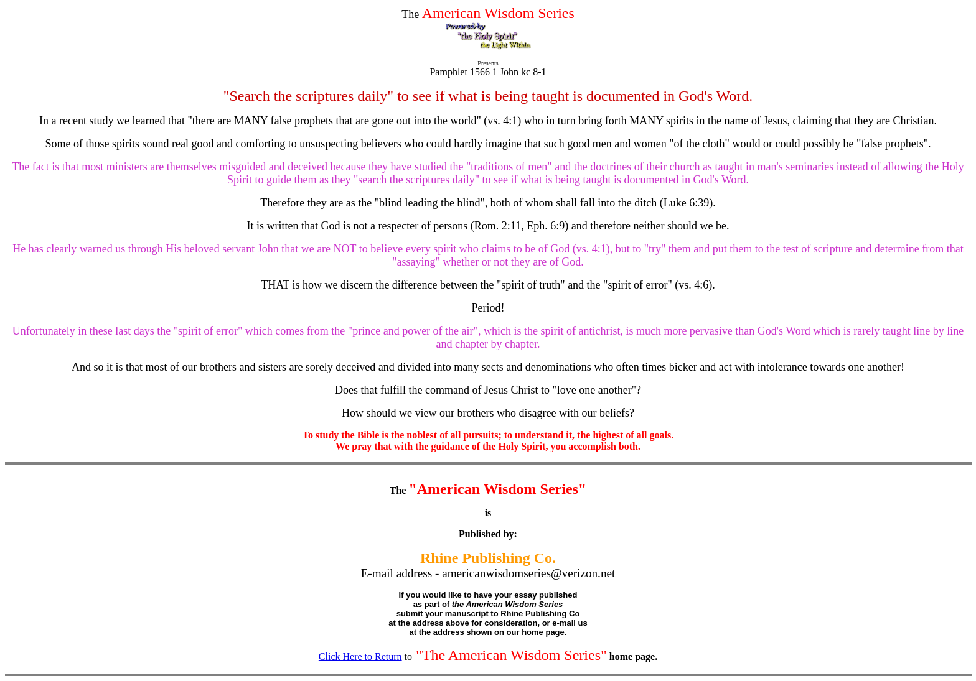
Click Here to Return (360, 656)
